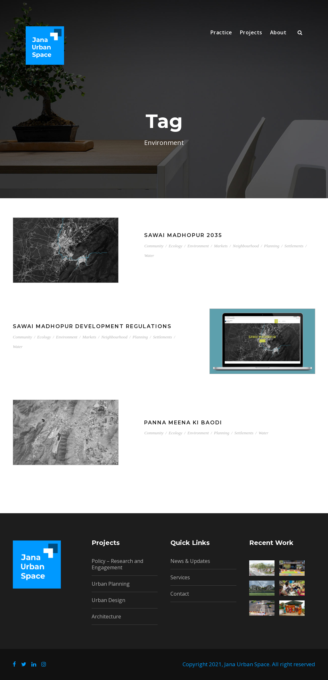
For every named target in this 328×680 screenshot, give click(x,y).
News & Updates (190, 561)
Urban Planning (111, 583)
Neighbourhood (246, 245)
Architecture (106, 616)
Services (180, 577)
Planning (271, 245)
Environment (198, 245)
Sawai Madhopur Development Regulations (92, 326)
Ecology (175, 245)
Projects (251, 32)
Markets (221, 245)
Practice (221, 32)
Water (149, 255)
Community (153, 245)
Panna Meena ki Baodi (183, 423)
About (278, 32)
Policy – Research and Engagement (117, 564)
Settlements (293, 245)
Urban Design (108, 600)
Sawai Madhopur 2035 (183, 235)
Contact (179, 593)
